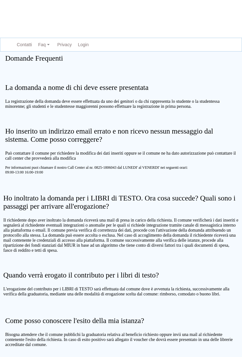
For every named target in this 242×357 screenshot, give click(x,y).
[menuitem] (23, 45)
